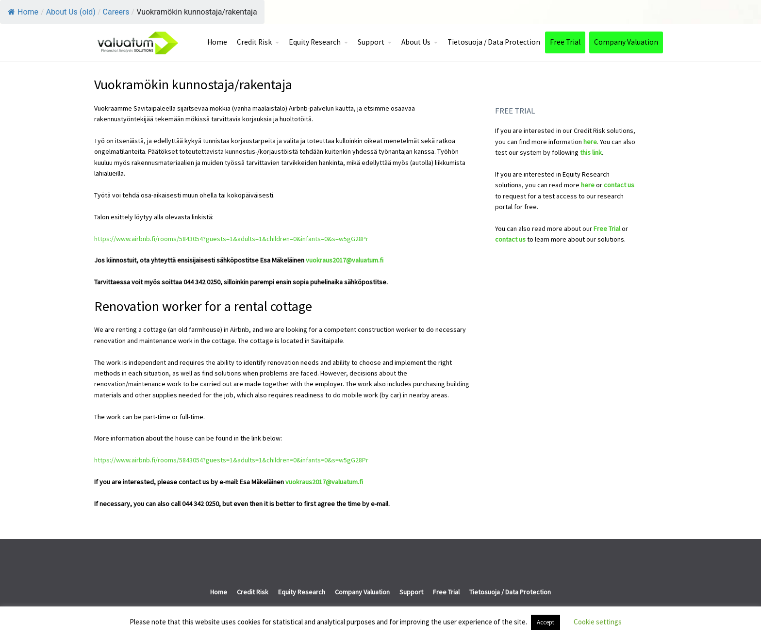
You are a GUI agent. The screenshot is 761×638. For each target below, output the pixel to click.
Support (371, 42)
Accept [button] (545, 622)
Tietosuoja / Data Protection (493, 42)
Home (23, 11)
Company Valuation (626, 42)
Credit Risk (254, 42)
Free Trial (565, 42)
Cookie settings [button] (598, 621)
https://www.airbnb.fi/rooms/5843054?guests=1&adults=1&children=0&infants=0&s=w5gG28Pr (231, 238)
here (590, 141)
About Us (415, 42)
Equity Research (315, 42)
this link (591, 152)
